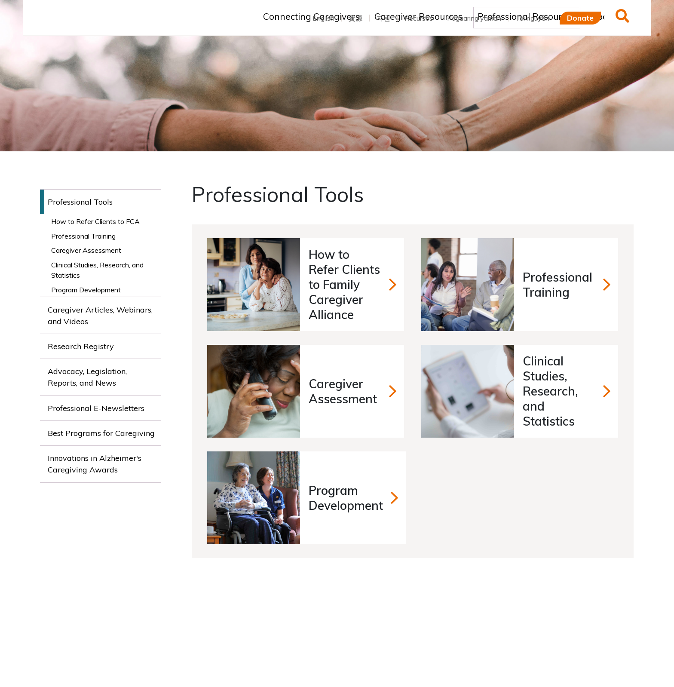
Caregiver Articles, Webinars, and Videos (100, 315)
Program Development (86, 289)
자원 (383, 18)
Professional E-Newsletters (96, 408)
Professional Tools (80, 202)
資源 (355, 18)
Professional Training (83, 236)
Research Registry (81, 346)
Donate (580, 17)
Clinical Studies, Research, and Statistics (97, 270)
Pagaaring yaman (474, 18)
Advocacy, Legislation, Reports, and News (87, 377)
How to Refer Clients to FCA (95, 221)
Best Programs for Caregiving (101, 433)
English (323, 18)
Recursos (418, 18)
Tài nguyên (532, 18)
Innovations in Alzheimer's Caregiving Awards (94, 464)
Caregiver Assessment (86, 250)
